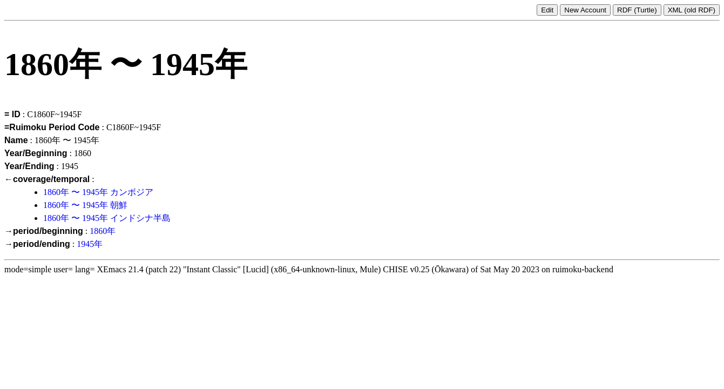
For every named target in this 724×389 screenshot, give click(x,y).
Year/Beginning (35, 153)
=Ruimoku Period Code (51, 127)
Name (16, 140)
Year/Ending (29, 166)
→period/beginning (43, 231)
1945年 (90, 244)
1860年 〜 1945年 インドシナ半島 (107, 218)
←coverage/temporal (47, 179)
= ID (12, 114)
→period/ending (37, 244)
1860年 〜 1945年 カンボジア (98, 192)
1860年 (103, 231)
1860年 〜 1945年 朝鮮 (85, 205)
